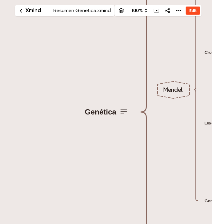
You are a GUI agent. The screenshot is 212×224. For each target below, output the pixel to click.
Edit (192, 10)
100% (137, 10)
